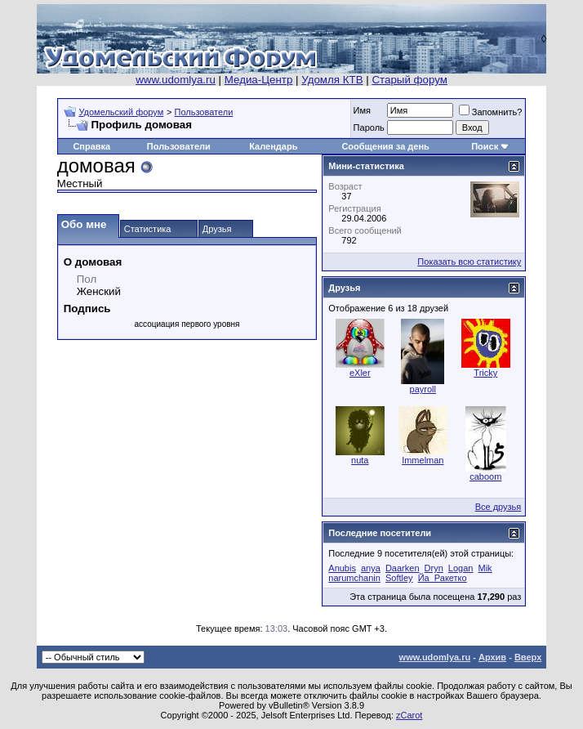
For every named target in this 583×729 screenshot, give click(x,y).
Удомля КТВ (332, 80)
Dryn (434, 568)
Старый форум (409, 80)
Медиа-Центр (259, 80)
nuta (359, 460)
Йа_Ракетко (442, 578)
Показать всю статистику (469, 261)
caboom (485, 476)
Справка (91, 146)
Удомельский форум (120, 112)
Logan (461, 568)
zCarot (409, 715)
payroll (423, 389)
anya (371, 568)
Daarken (402, 568)
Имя (362, 110)
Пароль (369, 127)
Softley (399, 578)
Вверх (527, 657)
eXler (360, 373)
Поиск (484, 146)
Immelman (422, 460)
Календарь (273, 146)
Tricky (485, 373)
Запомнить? (491, 112)
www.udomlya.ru (176, 80)
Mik (485, 568)
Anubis (342, 568)
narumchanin (354, 578)
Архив (492, 657)
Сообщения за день (385, 146)
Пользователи (203, 112)
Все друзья (498, 507)
